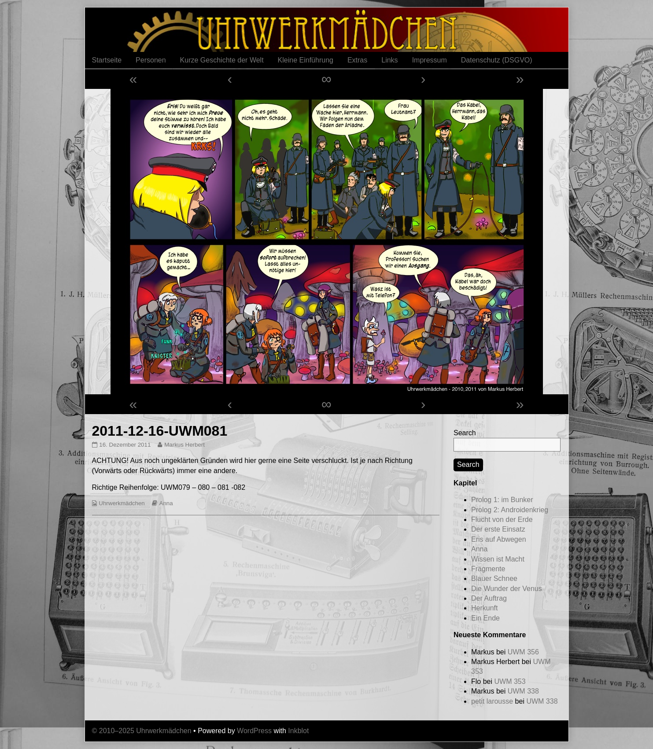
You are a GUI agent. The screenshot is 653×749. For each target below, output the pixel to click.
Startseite (107, 60)
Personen (151, 60)
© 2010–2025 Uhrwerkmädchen (142, 730)
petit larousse (492, 701)
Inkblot (298, 730)
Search (465, 433)
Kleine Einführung (305, 60)
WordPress (254, 730)
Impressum (429, 60)
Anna (166, 503)
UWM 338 (523, 691)
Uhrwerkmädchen (121, 503)
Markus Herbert (184, 444)
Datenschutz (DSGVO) (496, 60)
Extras (357, 60)
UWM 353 (509, 681)
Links (389, 60)
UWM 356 (523, 652)
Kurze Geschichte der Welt (222, 60)
